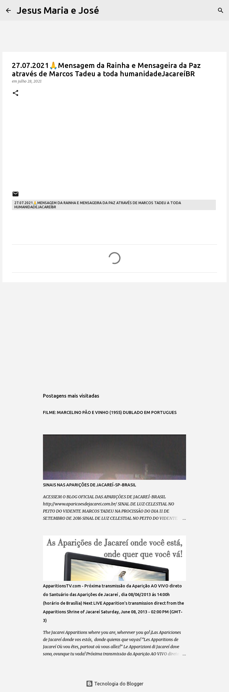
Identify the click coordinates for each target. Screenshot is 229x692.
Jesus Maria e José (58, 10)
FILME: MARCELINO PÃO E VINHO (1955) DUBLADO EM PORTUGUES (110, 412)
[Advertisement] (114, 333)
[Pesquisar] (107, 10)
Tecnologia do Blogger (114, 683)
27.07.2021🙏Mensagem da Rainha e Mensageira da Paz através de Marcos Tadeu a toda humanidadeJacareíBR (97, 205)
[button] (15, 93)
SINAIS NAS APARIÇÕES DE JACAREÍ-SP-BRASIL (89, 484)
